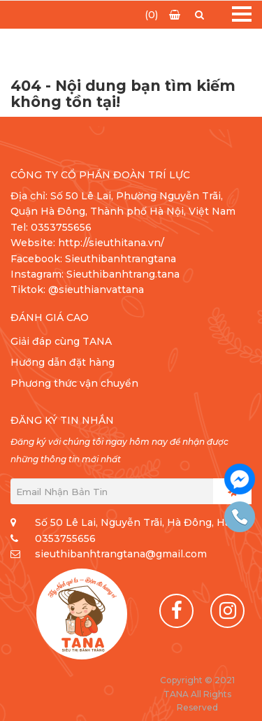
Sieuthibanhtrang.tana (123, 274)
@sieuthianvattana (97, 289)
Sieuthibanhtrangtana (120, 258)
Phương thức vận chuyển (74, 383)
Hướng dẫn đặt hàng (62, 362)
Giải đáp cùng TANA (61, 341)
